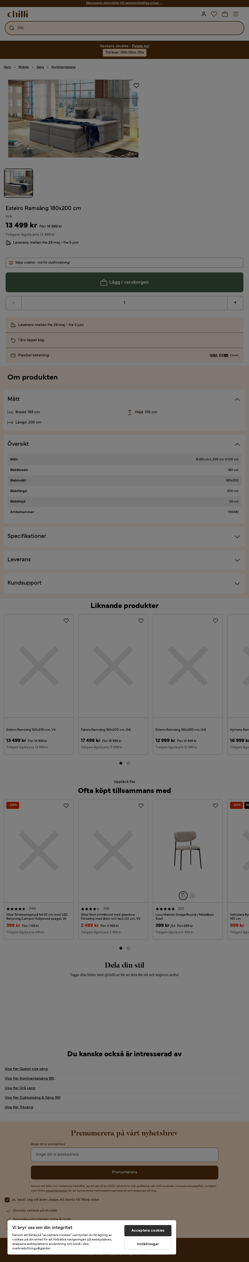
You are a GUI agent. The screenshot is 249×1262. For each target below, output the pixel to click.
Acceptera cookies (148, 1230)
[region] (91, 1237)
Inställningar (148, 1244)
